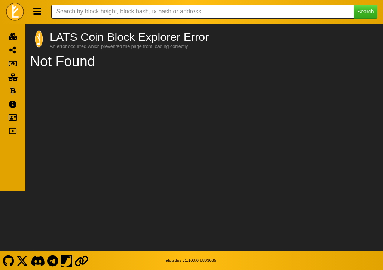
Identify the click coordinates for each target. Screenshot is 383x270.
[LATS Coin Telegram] (53, 200)
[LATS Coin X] (22, 200)
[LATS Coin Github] (8, 200)
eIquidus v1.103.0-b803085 (191, 200)
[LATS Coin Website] (81, 200)
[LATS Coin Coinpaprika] (66, 200)
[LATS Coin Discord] (37, 200)
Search (365, 12)
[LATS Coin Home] (15, 11)
